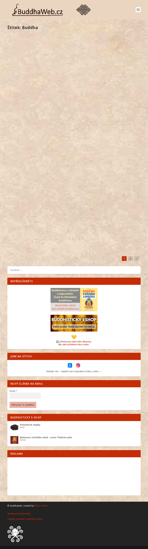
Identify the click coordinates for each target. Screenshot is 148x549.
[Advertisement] (74, 476)
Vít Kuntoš (17, 80)
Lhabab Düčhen (89, 75)
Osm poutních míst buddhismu (30, 149)
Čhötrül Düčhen (89, 224)
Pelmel (40, 80)
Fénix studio (41, 505)
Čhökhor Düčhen (89, 149)
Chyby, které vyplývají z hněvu (30, 75)
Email (13, 390)
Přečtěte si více (21, 96)
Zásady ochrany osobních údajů (24, 518)
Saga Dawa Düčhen (23, 224)
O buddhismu (42, 228)
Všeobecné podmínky (19, 513)
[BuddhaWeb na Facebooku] (70, 366)
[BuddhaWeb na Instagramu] (78, 366)
